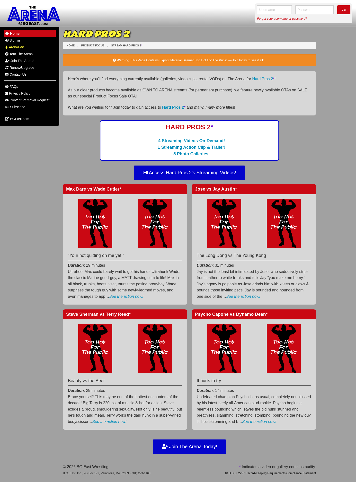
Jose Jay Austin (216, 189)
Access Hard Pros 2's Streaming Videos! (189, 172)
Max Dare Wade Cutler (93, 189)
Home (71, 45)
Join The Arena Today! (189, 446)
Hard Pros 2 (263, 79)
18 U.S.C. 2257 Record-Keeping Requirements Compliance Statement (270, 473)
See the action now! (126, 296)
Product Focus (93, 45)
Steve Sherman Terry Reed (98, 314)
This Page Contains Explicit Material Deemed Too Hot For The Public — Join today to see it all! (197, 60)
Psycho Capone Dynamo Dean (231, 314)
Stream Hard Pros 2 (126, 45)
